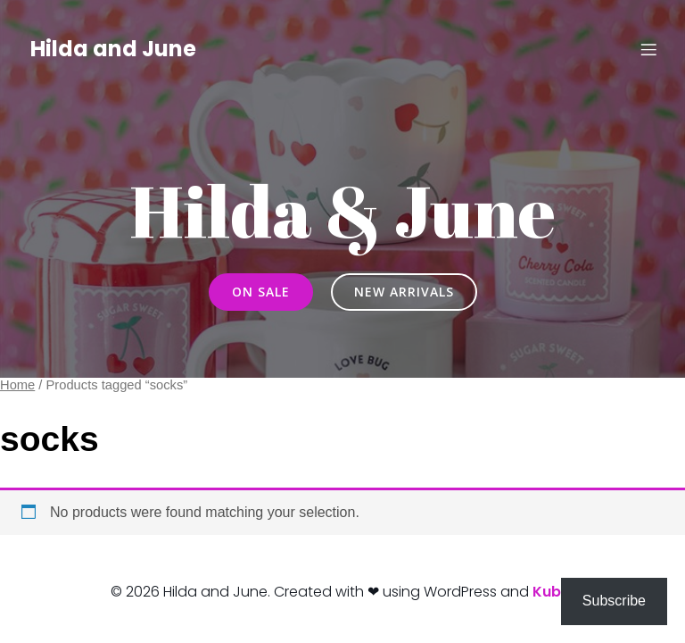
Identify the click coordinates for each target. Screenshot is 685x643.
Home (17, 385)
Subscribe (614, 600)
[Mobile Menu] (648, 49)
